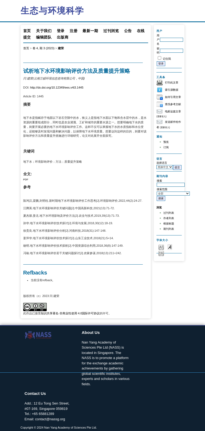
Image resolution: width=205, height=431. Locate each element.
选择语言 (161, 162)
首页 (27, 31)
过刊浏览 (111, 31)
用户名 (158, 39)
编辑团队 (44, 37)
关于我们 (44, 31)
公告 (128, 31)
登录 (61, 31)
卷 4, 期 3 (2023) (43, 48)
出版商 (63, 37)
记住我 (167, 58)
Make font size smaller (161, 247)
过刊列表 (168, 212)
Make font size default (169, 247)
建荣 (61, 48)
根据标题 (168, 223)
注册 (73, 31)
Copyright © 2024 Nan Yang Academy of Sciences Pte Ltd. (59, 427)
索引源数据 (171, 89)
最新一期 (90, 31)
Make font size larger (161, 253)
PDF (25, 179)
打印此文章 (171, 82)
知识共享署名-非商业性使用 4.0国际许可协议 (70, 313)
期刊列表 (168, 228)
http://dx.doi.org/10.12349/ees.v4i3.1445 (57, 87)
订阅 (166, 147)
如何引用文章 (173, 97)
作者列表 (168, 218)
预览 (166, 141)
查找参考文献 (173, 104)
